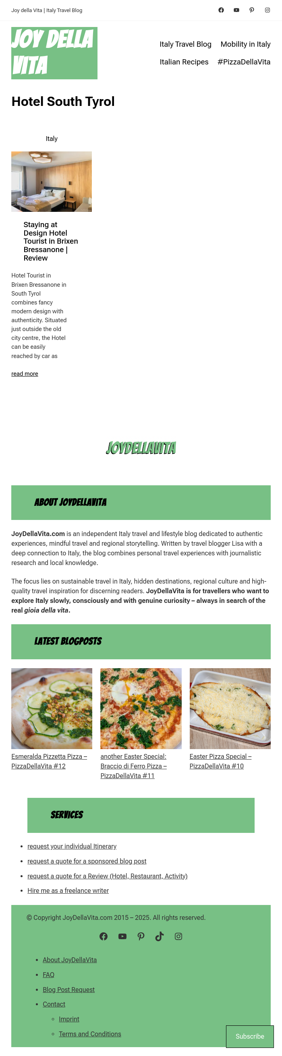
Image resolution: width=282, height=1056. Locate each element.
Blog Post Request (69, 990)
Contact (54, 1004)
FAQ (48, 975)
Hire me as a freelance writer (68, 890)
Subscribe (250, 1036)
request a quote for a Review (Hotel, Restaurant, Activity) (107, 876)
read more (24, 373)
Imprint (69, 1019)
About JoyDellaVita (70, 960)
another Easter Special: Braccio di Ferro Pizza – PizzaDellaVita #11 (133, 766)
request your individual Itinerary (71, 846)
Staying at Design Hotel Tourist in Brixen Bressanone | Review (50, 241)
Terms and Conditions (90, 1034)
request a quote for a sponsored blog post (86, 861)
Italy (52, 139)
